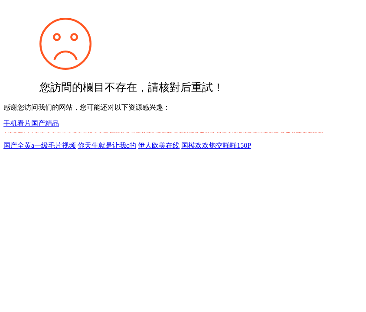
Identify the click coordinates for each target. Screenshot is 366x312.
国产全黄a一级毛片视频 (39, 145)
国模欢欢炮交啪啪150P (216, 145)
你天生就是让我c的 (107, 145)
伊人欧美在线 (159, 145)
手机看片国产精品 (31, 123)
